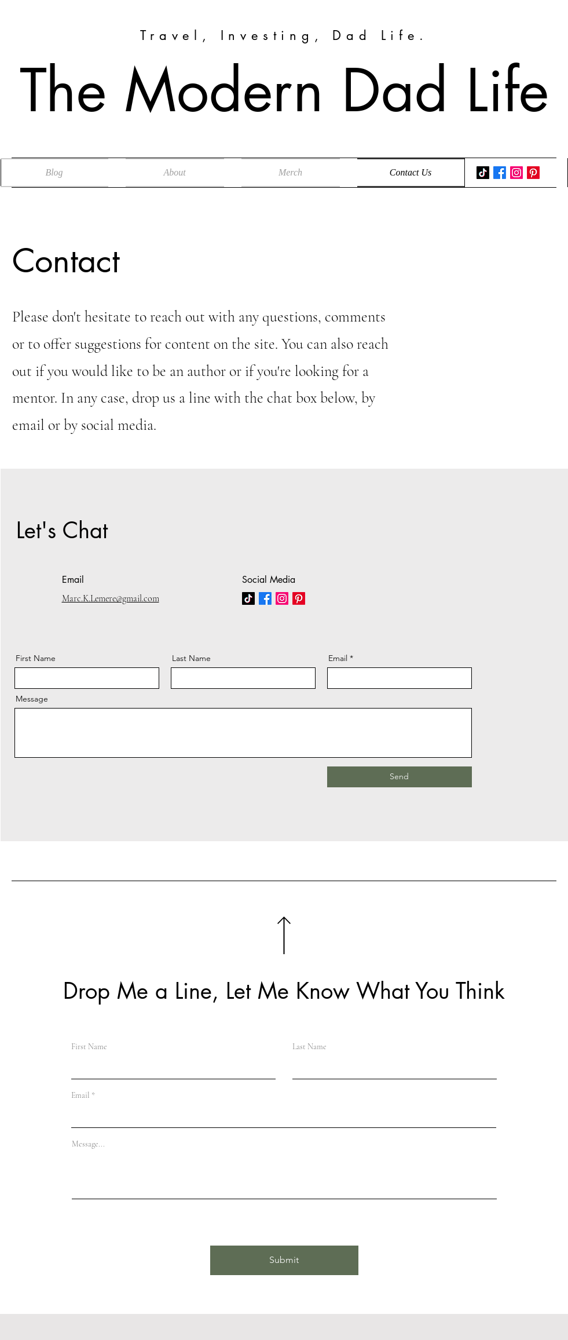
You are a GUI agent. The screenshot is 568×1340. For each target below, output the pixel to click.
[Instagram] (516, 172)
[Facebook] (499, 172)
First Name (36, 658)
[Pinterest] (533, 172)
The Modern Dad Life (284, 90)
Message (32, 699)
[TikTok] (483, 172)
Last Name (191, 658)
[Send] (399, 776)
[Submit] (284, 1260)
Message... (88, 1144)
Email (337, 658)
